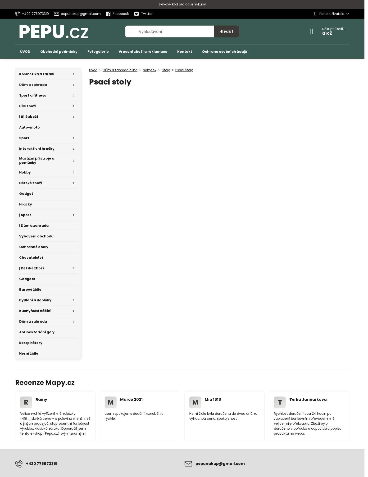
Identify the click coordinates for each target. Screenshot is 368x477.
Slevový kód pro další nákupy (182, 4)
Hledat (226, 31)
